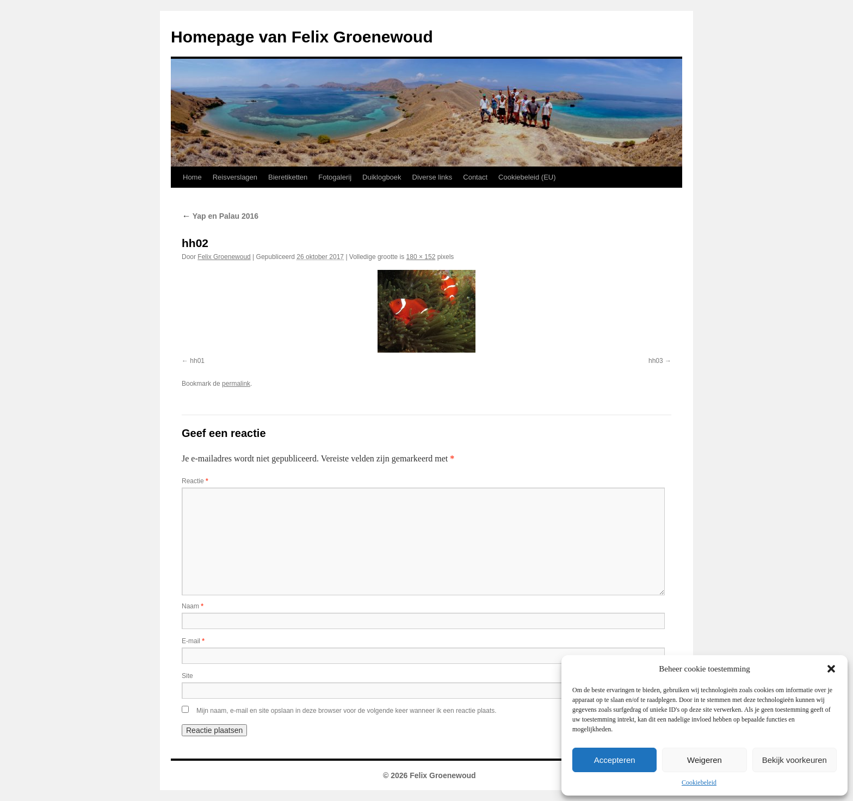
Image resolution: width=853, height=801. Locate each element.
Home (192, 177)
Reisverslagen (235, 177)
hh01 (197, 361)
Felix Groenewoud (223, 257)
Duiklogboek (381, 177)
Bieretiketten (287, 177)
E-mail (193, 641)
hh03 (655, 361)
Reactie (195, 481)
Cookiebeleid (699, 782)
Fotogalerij (334, 177)
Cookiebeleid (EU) (527, 177)
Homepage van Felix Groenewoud (302, 37)
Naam (192, 606)
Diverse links (432, 177)
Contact (475, 177)
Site (187, 676)
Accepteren (614, 760)
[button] (831, 668)
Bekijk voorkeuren (794, 760)
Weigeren (704, 760)
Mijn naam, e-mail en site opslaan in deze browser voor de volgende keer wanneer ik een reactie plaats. (346, 710)
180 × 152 (421, 257)
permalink (236, 383)
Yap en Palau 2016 (220, 216)
